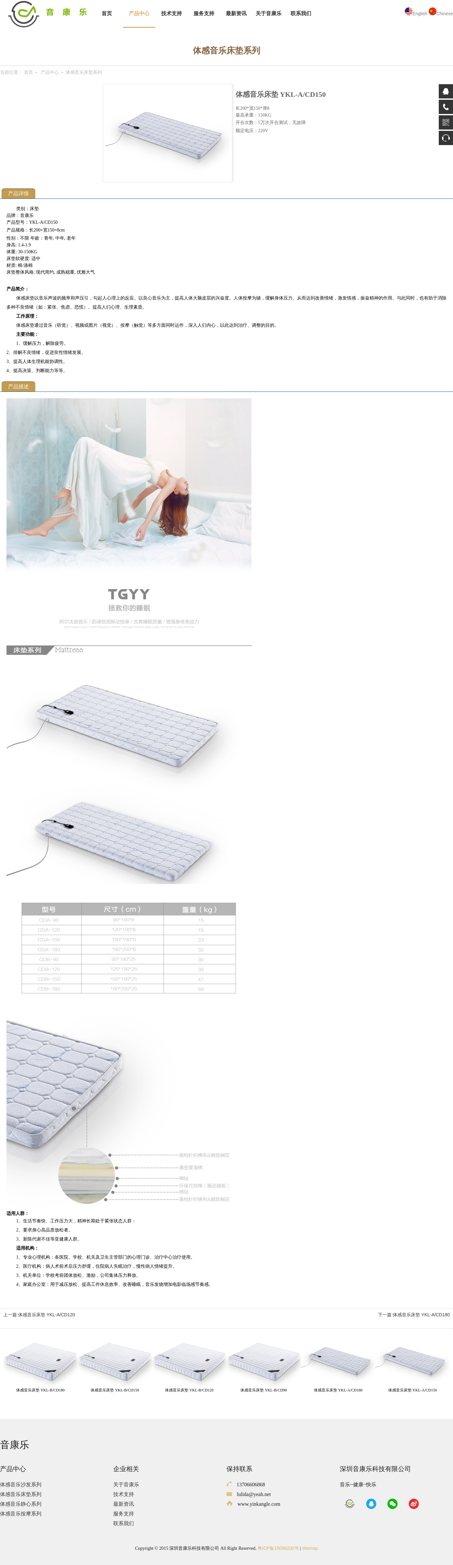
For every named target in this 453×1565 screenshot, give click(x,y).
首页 (107, 13)
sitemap (310, 1548)
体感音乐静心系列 (20, 1504)
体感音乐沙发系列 (20, 1484)
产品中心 (139, 13)
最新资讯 (236, 13)
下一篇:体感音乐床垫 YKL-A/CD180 (414, 1314)
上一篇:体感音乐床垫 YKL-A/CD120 (39, 1314)
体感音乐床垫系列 (20, 1494)
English (416, 13)
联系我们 (301, 13)
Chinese (441, 13)
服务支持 (203, 13)
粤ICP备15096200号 (278, 1548)
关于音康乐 (269, 13)
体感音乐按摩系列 (20, 1513)
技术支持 (171, 13)
